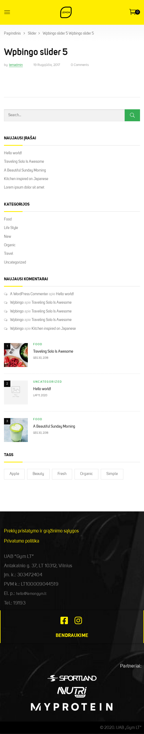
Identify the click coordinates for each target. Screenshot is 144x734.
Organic (10, 245)
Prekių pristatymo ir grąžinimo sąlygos (41, 531)
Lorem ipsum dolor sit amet (24, 187)
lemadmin (16, 65)
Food (8, 219)
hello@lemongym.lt (31, 594)
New (7, 237)
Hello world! (13, 153)
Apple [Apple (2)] (14, 474)
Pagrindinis (12, 33)
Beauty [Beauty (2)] (38, 474)
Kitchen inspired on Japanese (26, 179)
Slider (32, 33)
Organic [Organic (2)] (86, 474)
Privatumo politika (21, 541)
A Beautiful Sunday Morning (25, 170)
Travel (8, 254)
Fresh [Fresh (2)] (62, 474)
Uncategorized (15, 262)
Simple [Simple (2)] (112, 474)
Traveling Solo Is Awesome (24, 162)
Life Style (11, 228)
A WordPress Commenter (29, 294)
